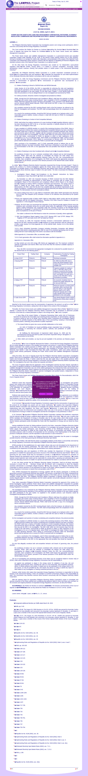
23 (39, 372)
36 (13, 422)
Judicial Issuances (34, 9)
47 (28, 555)
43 (44, 465)
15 (39, 250)
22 (53, 361)
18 (14, 667)
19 (15, 340)
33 (72, 411)
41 (71, 456)
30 (14, 704)
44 (55, 468)
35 (60, 416)
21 (13, 352)
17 (66, 308)
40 (70, 452)
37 (75, 426)
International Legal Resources (64, 9)
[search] (61, 5)
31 (53, 404)
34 (22, 414)
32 (49, 407)
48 (14, 761)
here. (50, 388)
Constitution (10, 9)
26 (15, 390)
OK (46, 394)
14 (18, 164)
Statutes (16, 9)
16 (73, 304)
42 (75, 459)
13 (24, 161)
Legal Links (75, 9)
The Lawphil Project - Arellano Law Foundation (19, 766)
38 (63, 433)
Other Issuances (44, 9)
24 (24, 376)
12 (15, 82)
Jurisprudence (52, 9)
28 (14, 698)
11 (37, 80)
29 (67, 399)
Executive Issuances (24, 9)
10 (41, 74)
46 (17, 540)
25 (14, 689)
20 (21, 343)
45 (23, 514)
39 (61, 447)
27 (63, 391)
